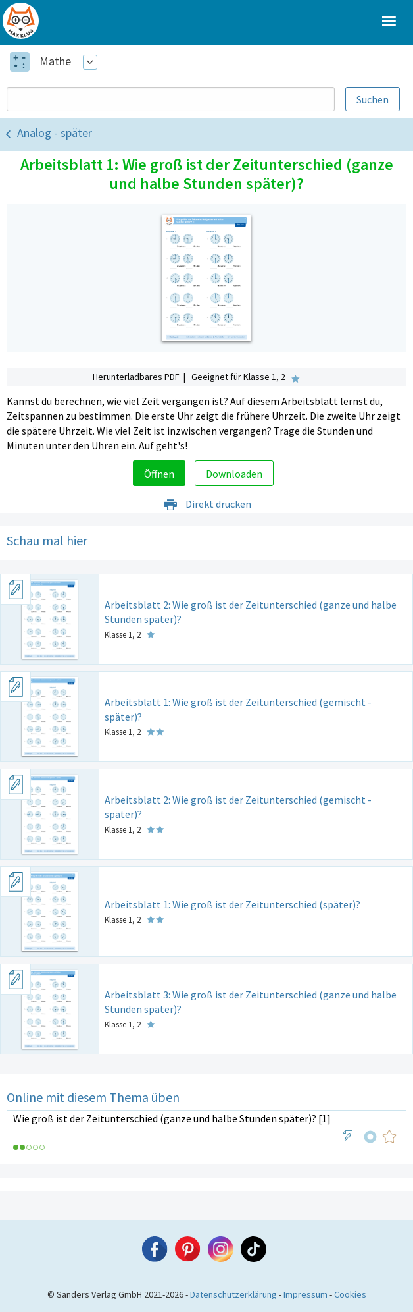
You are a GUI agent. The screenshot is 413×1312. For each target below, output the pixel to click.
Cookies (350, 1294)
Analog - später (54, 132)
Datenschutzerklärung (233, 1294)
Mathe (55, 60)
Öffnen (159, 473)
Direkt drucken (206, 503)
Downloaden (234, 473)
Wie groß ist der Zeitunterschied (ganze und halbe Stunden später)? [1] (172, 1118)
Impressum (305, 1294)
